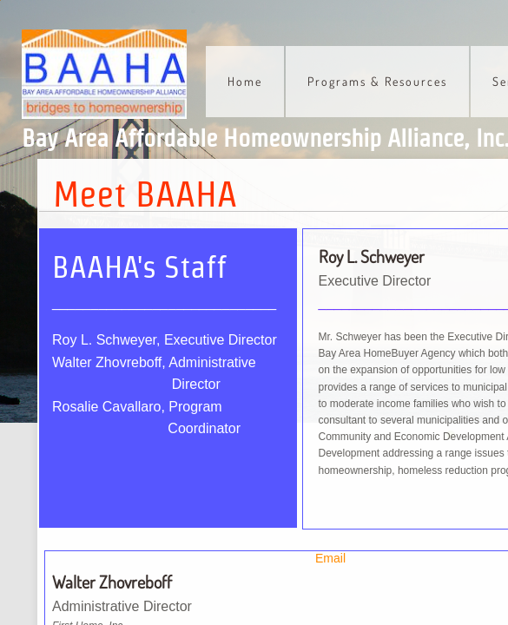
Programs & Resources (377, 81)
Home (245, 81)
